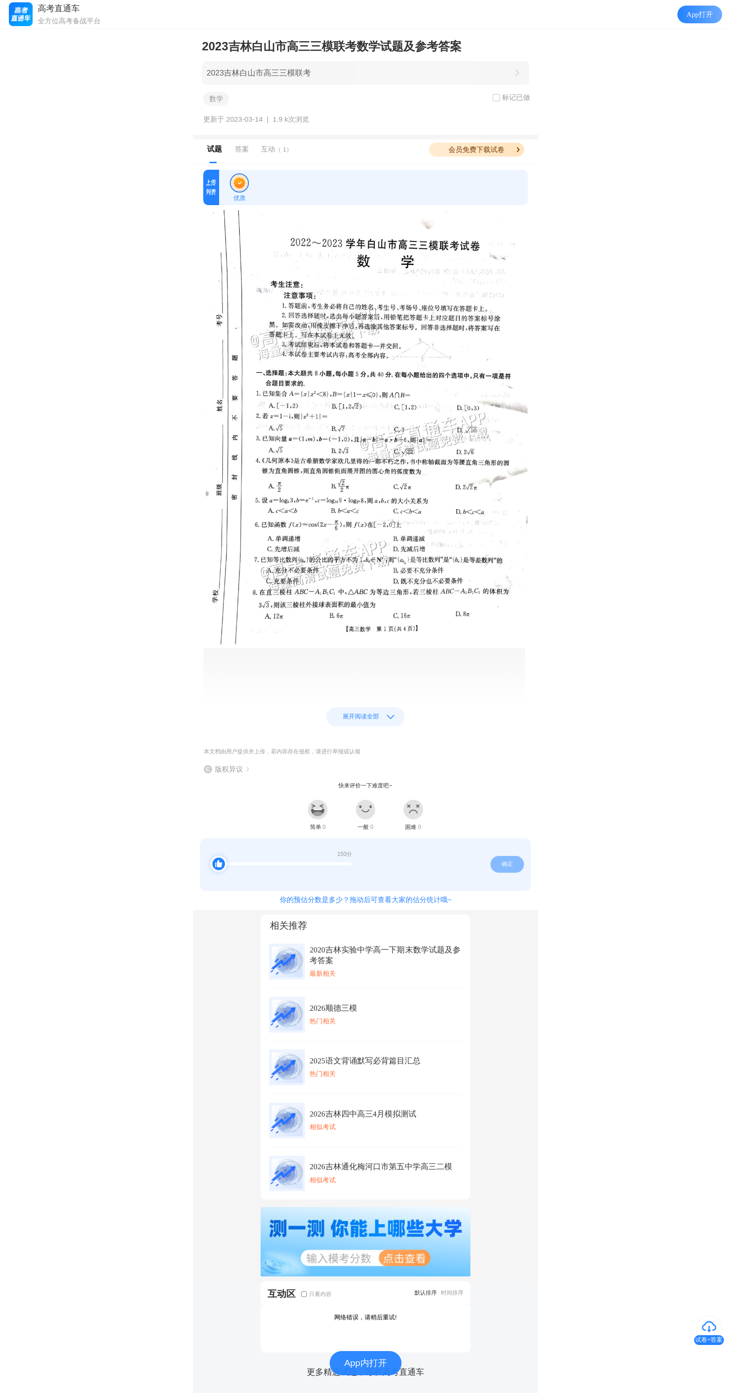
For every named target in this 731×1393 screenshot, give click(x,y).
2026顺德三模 (333, 1008)
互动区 (282, 1293)
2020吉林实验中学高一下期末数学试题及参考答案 (385, 955)
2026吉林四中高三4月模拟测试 (363, 1114)
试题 (214, 149)
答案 (242, 149)
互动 (276, 149)
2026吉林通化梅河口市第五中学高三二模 (381, 1166)
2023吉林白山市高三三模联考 (259, 73)
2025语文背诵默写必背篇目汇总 (365, 1060)
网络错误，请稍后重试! (365, 1317)
